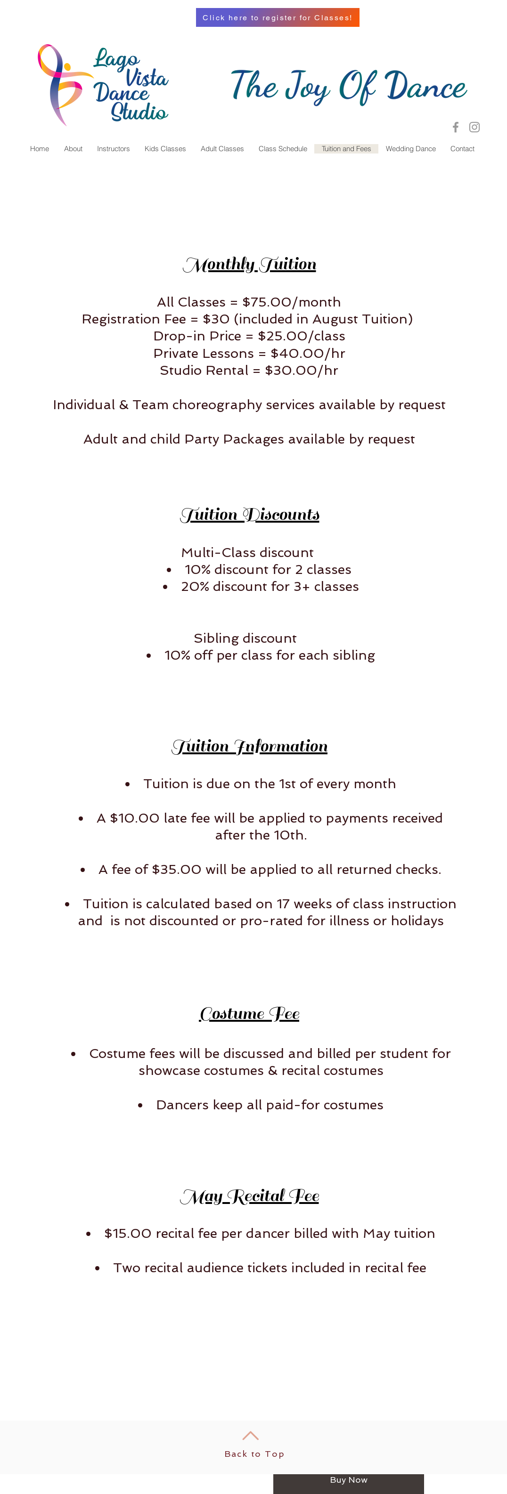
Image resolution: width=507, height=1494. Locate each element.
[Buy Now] (348, 1480)
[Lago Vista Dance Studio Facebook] (456, 127)
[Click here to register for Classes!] (278, 17)
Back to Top (254, 1454)
